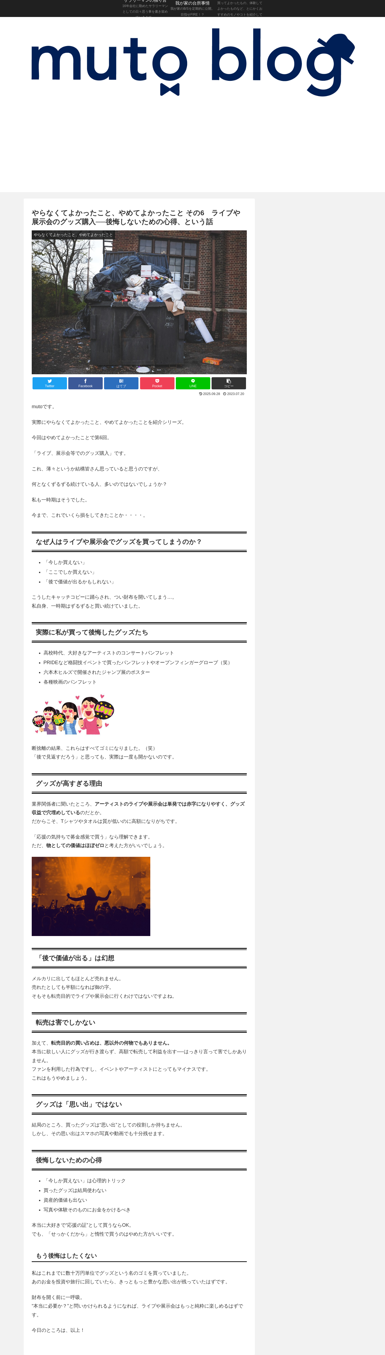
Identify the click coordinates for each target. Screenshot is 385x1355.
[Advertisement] (192, 151)
